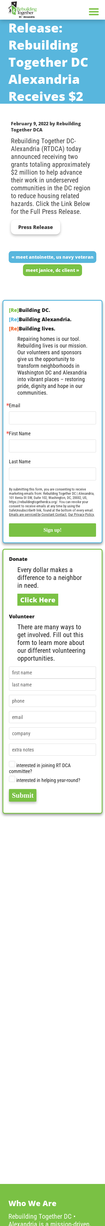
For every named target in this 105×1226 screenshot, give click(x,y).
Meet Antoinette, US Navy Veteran (55, 257)
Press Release (35, 227)
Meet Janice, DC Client (50, 270)
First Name (20, 433)
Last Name (20, 461)
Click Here (37, 599)
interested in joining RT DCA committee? (40, 767)
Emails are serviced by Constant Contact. (38, 514)
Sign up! (52, 530)
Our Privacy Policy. (81, 514)
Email (14, 405)
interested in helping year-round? (44, 779)
